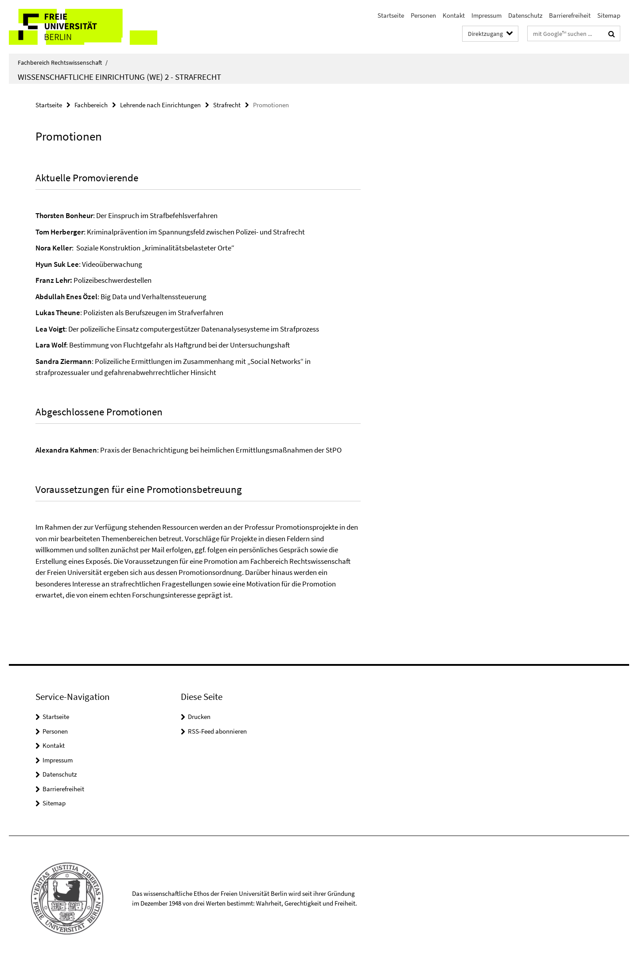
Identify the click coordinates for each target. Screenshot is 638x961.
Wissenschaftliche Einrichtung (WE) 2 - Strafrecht (119, 76)
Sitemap (608, 15)
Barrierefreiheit (570, 15)
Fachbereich (91, 105)
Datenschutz (525, 15)
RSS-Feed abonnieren (217, 731)
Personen (423, 15)
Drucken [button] (199, 716)
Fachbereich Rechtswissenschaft (63, 62)
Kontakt (454, 15)
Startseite (390, 15)
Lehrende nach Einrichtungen (160, 105)
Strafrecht (227, 105)
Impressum (486, 15)
